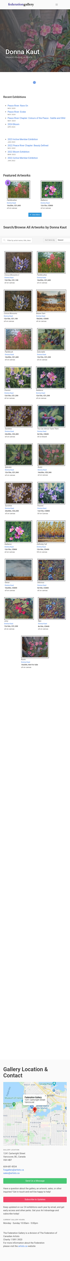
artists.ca (22, 1246)
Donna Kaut (11, 203)
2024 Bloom (13, 124)
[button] (56, 4)
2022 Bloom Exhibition (18, 152)
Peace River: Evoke (17, 112)
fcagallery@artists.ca (13, 1170)
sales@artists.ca (11, 1173)
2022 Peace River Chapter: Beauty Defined (28, 145)
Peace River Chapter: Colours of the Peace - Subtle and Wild (36, 118)
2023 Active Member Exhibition (23, 139)
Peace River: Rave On (18, 105)
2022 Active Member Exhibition (23, 158)
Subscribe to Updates (35, 1199)
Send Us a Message (34, 1181)
